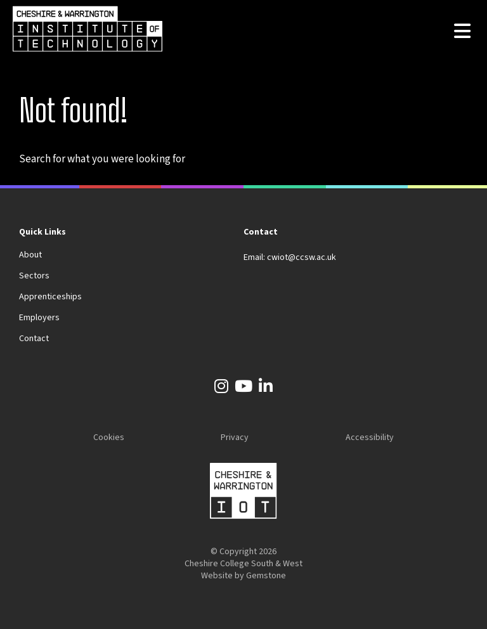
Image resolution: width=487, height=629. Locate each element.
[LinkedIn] (266, 388)
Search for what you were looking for (102, 159)
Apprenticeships (50, 296)
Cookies (108, 437)
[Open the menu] (462, 32)
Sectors (34, 275)
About (30, 255)
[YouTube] (243, 388)
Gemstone (266, 575)
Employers (39, 317)
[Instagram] (221, 388)
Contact (34, 338)
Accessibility (370, 437)
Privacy (235, 437)
